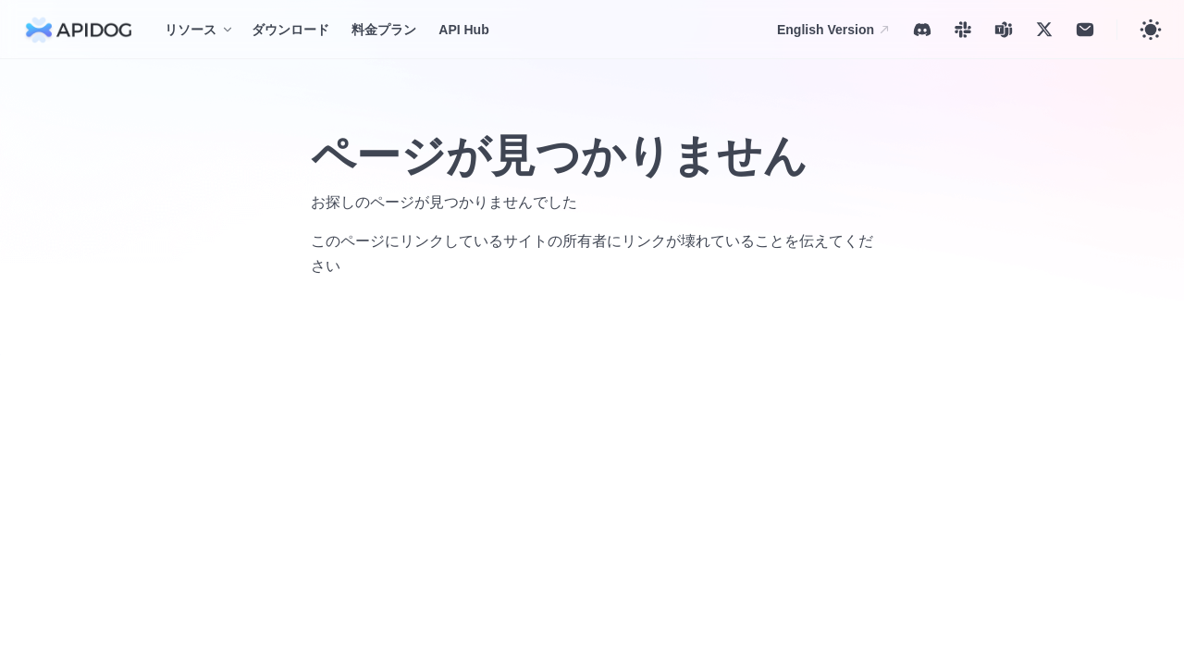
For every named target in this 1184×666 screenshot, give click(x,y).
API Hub (463, 29)
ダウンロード (290, 29)
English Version (834, 29)
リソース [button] (190, 29)
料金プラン (384, 29)
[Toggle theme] (1151, 29)
